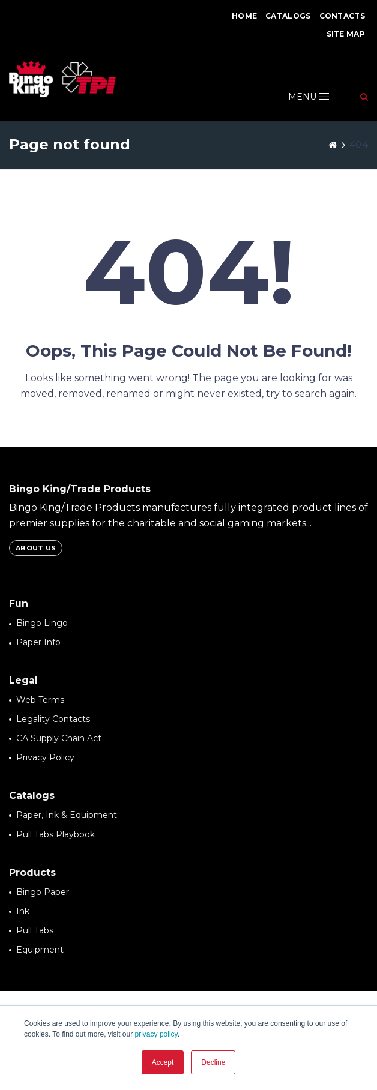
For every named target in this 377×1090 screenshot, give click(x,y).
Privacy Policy (45, 757)
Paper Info (38, 642)
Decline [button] (213, 1062)
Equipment (40, 949)
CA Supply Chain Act (58, 738)
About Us (36, 548)
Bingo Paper (42, 892)
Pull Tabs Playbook (55, 834)
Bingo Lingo (42, 623)
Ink (22, 911)
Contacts (342, 15)
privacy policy (156, 1034)
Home (244, 15)
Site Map (346, 33)
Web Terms (40, 699)
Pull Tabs (34, 930)
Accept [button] (163, 1062)
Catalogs (287, 15)
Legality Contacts (53, 719)
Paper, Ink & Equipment (66, 815)
